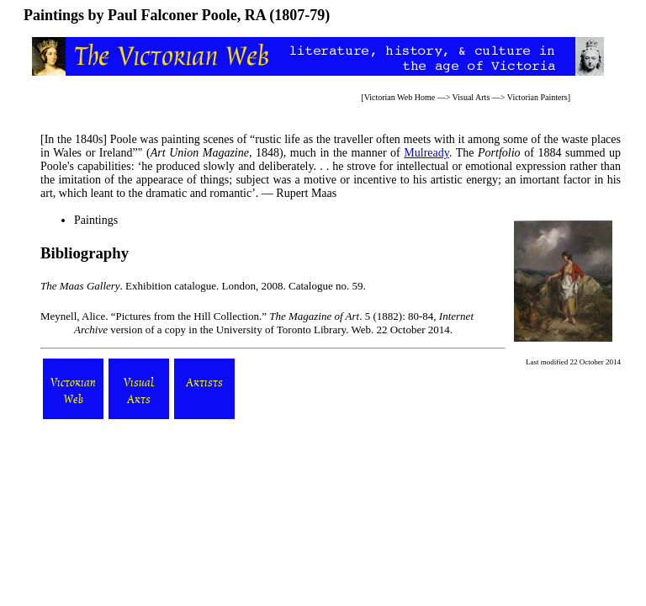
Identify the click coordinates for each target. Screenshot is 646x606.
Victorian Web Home (400, 97)
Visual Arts (471, 97)
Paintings (96, 220)
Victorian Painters (537, 97)
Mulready (426, 152)
